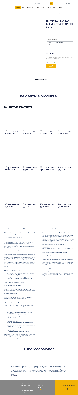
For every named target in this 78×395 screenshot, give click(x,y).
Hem (23, 7)
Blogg (54, 7)
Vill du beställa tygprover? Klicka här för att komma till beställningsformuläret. (47, 80)
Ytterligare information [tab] (52, 39)
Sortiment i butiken (30, 7)
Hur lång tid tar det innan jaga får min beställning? (15, 228)
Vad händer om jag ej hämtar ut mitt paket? (52, 268)
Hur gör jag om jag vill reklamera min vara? (13, 237)
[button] (20, 229)
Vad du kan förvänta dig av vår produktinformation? (53, 228)
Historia (37, 7)
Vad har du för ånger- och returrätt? (12, 250)
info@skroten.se (42, 389)
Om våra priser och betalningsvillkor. (50, 255)
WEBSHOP (18, 7)
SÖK (51, 3)
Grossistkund (48, 7)
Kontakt (42, 7)
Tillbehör (50, 13)
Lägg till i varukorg (51, 66)
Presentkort (60, 7)
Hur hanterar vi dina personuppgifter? (12, 285)
